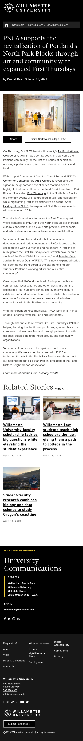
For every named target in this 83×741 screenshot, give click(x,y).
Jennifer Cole (67, 256)
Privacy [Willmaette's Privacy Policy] (58, 656)
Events (33, 649)
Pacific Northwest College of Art (48, 139)
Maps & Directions (14, 660)
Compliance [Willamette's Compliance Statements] (61, 650)
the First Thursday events (42, 373)
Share (13, 139)
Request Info (10, 643)
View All (60, 388)
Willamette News (39, 643)
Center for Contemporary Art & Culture (27, 181)
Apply (6, 649)
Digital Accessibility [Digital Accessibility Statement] (61, 643)
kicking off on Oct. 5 (15, 206)
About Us (8, 666)
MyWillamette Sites (37, 655)
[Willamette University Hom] (7, 25)
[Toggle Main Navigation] (78, 8)
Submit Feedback (18, 724)
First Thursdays (36, 193)
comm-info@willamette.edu (19, 609)
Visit (6, 654)
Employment (36, 662)
